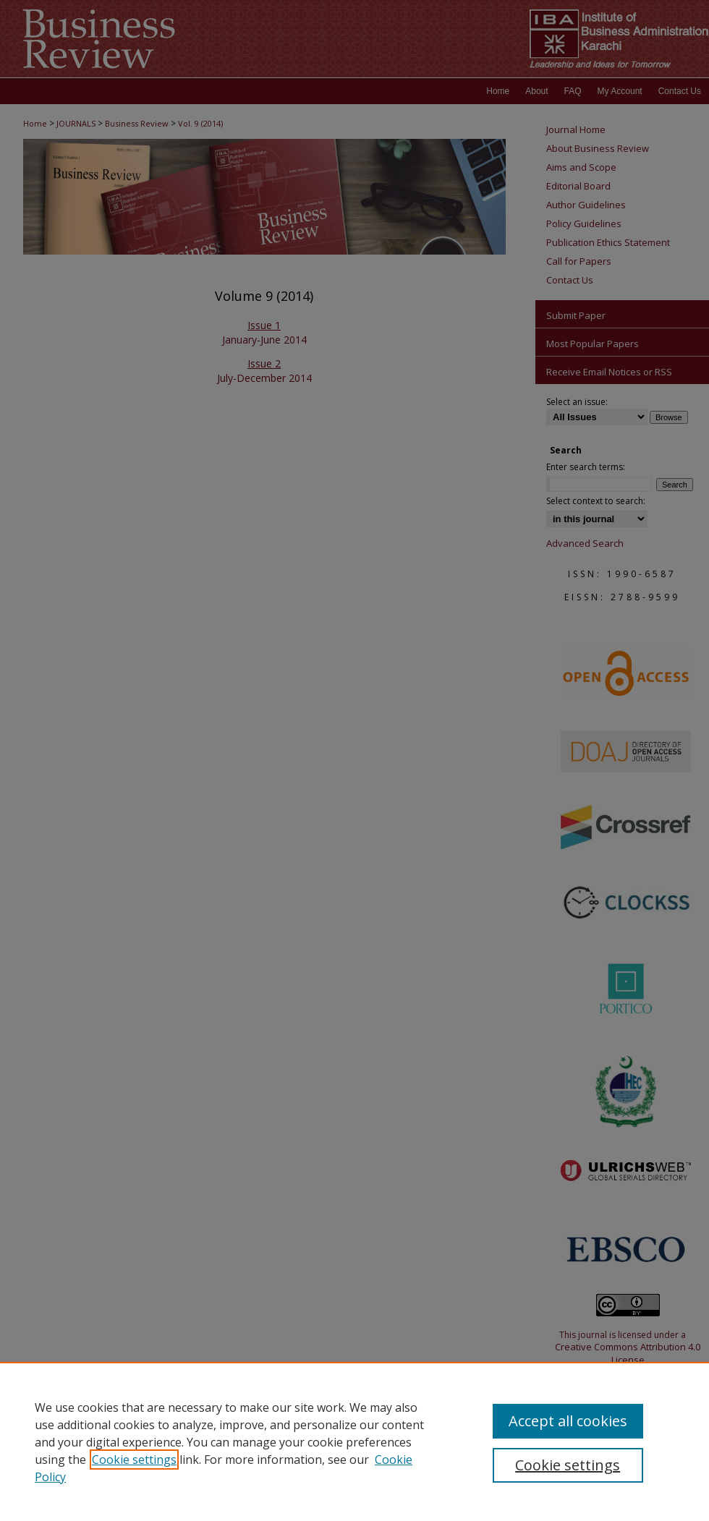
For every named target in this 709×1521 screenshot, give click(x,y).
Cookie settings (134, 1459)
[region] (354, 1441)
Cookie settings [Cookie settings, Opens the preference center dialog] (567, 1465)
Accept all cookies (568, 1421)
